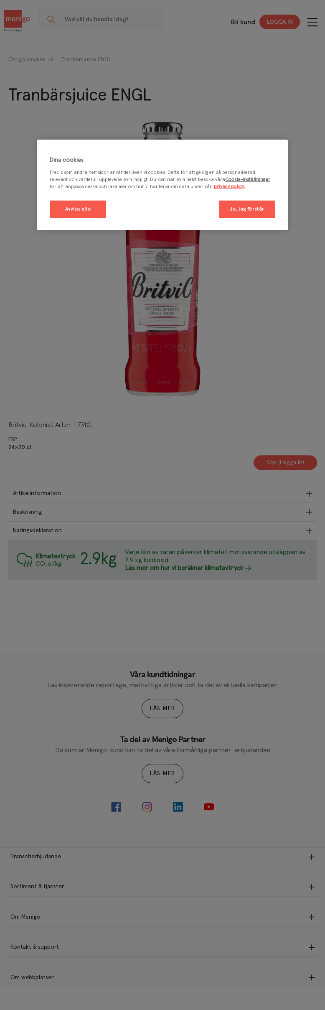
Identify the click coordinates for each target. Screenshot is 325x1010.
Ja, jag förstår (247, 209)
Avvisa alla (78, 209)
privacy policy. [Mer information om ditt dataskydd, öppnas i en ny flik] (229, 186)
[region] (162, 185)
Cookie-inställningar (247, 179)
